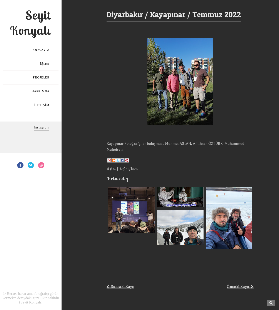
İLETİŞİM (41, 105)
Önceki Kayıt (238, 287)
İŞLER (44, 64)
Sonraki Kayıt (123, 287)
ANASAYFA (41, 50)
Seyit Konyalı (30, 22)
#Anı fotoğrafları (122, 168)
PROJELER (41, 77)
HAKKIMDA (40, 91)
